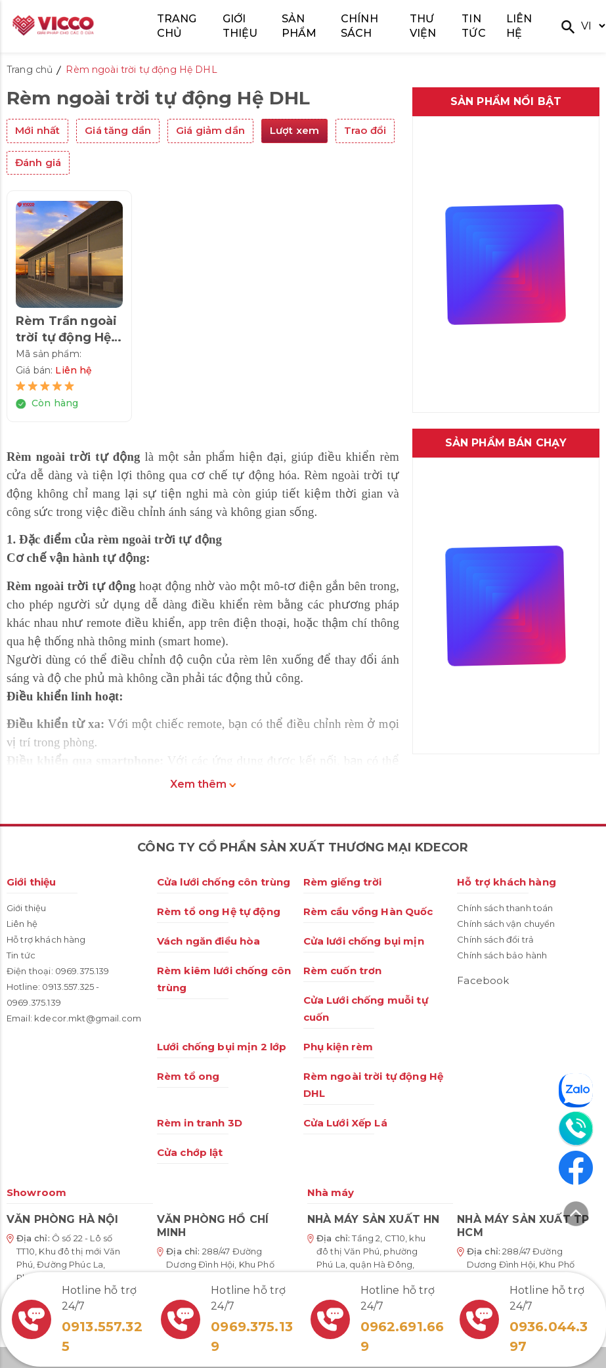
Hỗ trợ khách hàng (46, 939)
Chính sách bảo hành (502, 955)
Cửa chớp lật (190, 1152)
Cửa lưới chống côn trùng (224, 882)
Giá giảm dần (210, 130)
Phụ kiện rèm (338, 1046)
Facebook (483, 980)
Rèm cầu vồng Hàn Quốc (368, 911)
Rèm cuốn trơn (342, 970)
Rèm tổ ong (188, 1076)
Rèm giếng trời (342, 882)
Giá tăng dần (118, 130)
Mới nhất (37, 130)
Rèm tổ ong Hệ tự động (218, 911)
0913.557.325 (68, 986)
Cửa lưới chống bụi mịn (363, 941)
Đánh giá (38, 162)
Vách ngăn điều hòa (209, 941)
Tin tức (21, 955)
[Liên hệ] (576, 1128)
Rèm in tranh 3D (199, 1123)
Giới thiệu (31, 882)
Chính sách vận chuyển (506, 923)
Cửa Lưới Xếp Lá (345, 1123)
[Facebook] (576, 1168)
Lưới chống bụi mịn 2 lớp (222, 1046)
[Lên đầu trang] (576, 1216)
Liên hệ (22, 923)
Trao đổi (365, 130)
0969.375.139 (82, 971)
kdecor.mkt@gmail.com (87, 1018)
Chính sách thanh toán (505, 908)
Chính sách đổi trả (495, 939)
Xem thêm (203, 784)
